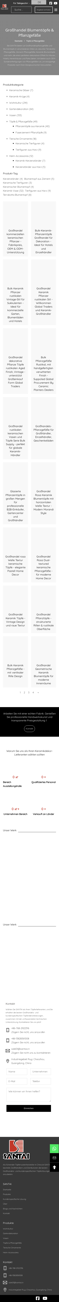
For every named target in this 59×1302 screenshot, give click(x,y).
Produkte (7, 1194)
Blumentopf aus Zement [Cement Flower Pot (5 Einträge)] (39, 179)
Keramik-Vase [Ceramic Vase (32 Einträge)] (13, 191)
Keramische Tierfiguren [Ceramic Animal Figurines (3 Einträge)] (17, 183)
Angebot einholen (44, 10)
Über (5, 1204)
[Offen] (55, 9)
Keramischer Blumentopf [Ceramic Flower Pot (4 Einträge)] (18, 187)
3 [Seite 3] (28, 692)
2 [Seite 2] (24, 692)
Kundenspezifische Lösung (14, 1199)
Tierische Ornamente (12, 1247)
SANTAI (7, 1184)
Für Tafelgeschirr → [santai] (22, 3)
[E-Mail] (16, 1081)
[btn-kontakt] (54, 1157)
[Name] (16, 1071)
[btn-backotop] (54, 1167)
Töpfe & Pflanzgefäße (12, 1243)
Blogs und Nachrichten (12, 1208)
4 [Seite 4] (33, 692)
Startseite (18, 41)
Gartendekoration (10, 1233)
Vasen (5, 1238)
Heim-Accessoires (11, 1252)
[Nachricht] (28, 1095)
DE (37, 2)
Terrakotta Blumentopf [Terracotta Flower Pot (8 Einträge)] (17, 195)
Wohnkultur (8, 1229)
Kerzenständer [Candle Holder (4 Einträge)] (13, 179)
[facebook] (50, 3)
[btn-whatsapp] (54, 1148)
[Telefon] (40, 1081)
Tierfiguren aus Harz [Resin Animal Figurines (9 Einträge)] (38, 191)
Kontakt (29, 728)
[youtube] (55, 3)
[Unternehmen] (40, 1071)
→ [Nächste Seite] (38, 692)
